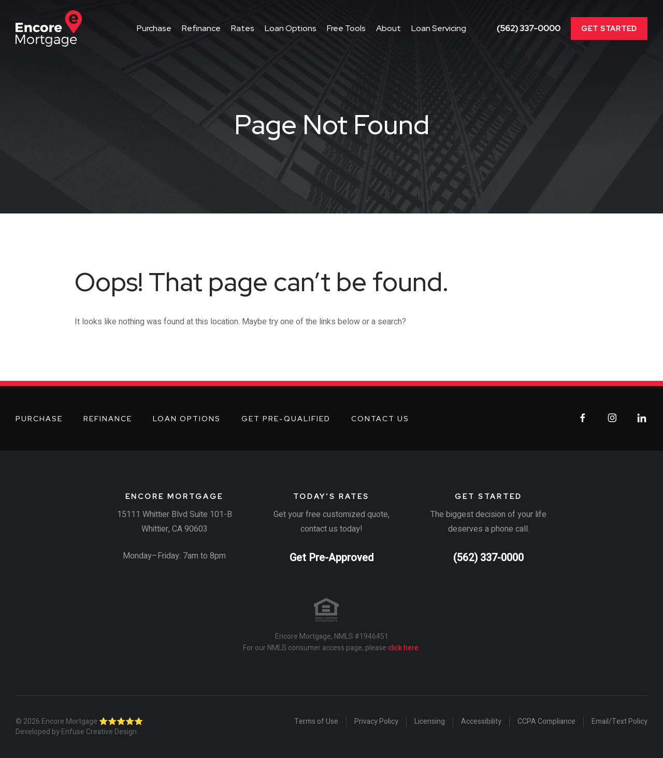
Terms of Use (316, 722)
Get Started (609, 28)
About (388, 28)
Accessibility (481, 722)
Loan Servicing (438, 28)
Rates (242, 28)
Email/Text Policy (619, 722)
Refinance (201, 28)
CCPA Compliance (546, 722)
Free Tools (346, 28)
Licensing (429, 722)
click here (403, 647)
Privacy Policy (376, 722)
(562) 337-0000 (528, 28)
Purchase (154, 28)
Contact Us (380, 418)
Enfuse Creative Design (99, 731)
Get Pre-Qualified (285, 418)
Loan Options (290, 28)
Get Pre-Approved (331, 557)
